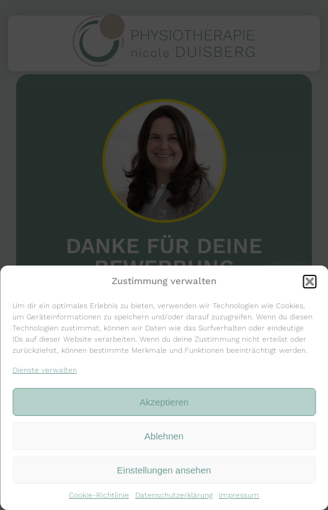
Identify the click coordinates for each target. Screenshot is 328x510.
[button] (309, 281)
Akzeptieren (164, 402)
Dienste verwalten (44, 370)
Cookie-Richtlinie (99, 495)
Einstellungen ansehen (164, 470)
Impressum (239, 495)
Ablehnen (164, 436)
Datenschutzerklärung (174, 495)
